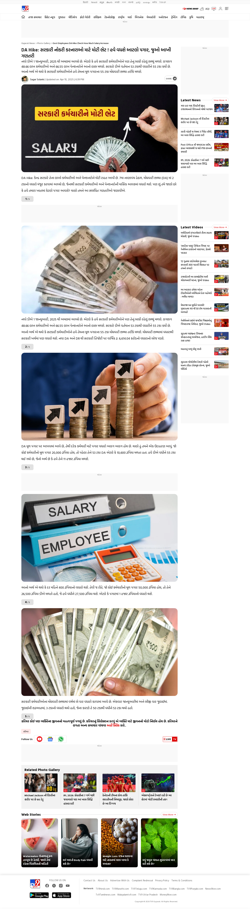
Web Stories (31, 814)
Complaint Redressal (142, 880)
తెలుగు (109, 2)
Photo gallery (43, 43)
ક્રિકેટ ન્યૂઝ (50, 17)
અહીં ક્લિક (113, 725)
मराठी (117, 2)
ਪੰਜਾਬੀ (130, 2)
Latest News (191, 100)
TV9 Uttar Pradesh (148, 894)
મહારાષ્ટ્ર (200, 17)
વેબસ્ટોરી (151, 17)
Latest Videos (192, 227)
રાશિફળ (97, 17)
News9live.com (213, 889)
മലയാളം (146, 2)
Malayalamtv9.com (126, 894)
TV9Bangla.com (177, 889)
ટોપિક (183, 17)
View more (169, 814)
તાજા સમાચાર (34, 17)
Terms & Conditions (181, 880)
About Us (103, 880)
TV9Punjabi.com (195, 889)
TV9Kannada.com (158, 889)
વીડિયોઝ (72, 17)
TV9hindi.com (103, 889)
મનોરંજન (163, 17)
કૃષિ (191, 17)
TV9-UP (162, 2)
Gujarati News (28, 43)
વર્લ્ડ (130, 17)
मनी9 (154, 2)
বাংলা (124, 2)
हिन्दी (86, 2)
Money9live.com (168, 894)
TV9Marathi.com (120, 889)
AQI (207, 9)
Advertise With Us (119, 880)
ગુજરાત (61, 17)
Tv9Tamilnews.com (105, 894)
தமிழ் (138, 2)
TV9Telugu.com (139, 889)
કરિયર (26, 731)
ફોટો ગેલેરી (85, 17)
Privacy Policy (162, 880)
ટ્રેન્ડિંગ (174, 17)
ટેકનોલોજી (109, 17)
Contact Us (89, 880)
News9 (94, 2)
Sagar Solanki (37, 79)
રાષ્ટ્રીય (121, 17)
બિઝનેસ (139, 17)
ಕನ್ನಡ (102, 2)
